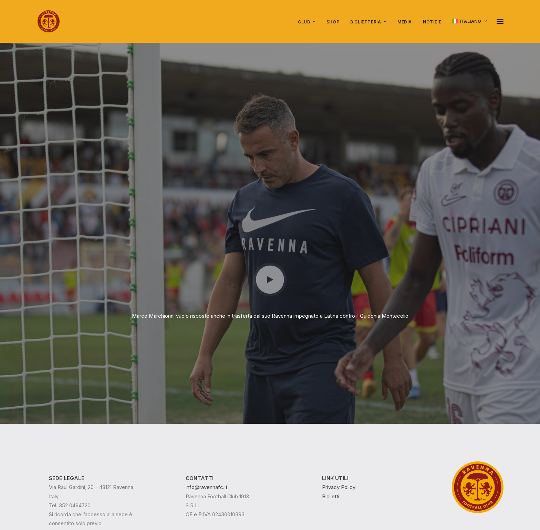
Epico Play (92, 496)
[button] (500, 21)
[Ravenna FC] (49, 21)
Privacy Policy (338, 379)
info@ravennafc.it (206, 379)
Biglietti (330, 388)
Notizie (432, 21)
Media (404, 21)
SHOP (332, 21)
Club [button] (306, 21)
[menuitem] (309, 22)
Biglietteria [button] (368, 21)
